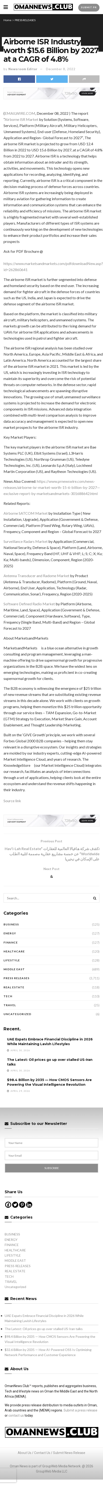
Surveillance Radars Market (26, 541)
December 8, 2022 (60, 69)
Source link (12, 800)
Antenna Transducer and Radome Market (36, 575)
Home (7, 20)
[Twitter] (15, 1205)
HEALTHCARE (14, 952)
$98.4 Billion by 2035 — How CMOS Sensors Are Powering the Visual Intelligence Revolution (49, 1082)
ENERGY (10, 934)
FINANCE (11, 943)
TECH (8, 996)
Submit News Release (69, 1453)
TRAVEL (10, 1005)
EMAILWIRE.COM (20, 113)
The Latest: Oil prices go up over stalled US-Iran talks (44, 1329)
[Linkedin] (29, 1205)
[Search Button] (94, 898)
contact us (16, 1416)
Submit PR (89, 7)
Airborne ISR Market (21, 119)
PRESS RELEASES (25, 20)
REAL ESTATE (14, 987)
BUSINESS (11, 925)
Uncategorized (17, 1014)
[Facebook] (8, 1205)
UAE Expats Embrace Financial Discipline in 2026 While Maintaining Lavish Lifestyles (50, 1042)
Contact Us (42, 1453)
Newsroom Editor (23, 69)
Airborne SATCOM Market (26, 513)
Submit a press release (80, 1411)
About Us (24, 1453)
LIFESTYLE (12, 961)
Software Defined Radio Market (29, 604)
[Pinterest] (22, 1205)
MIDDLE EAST (14, 969)
